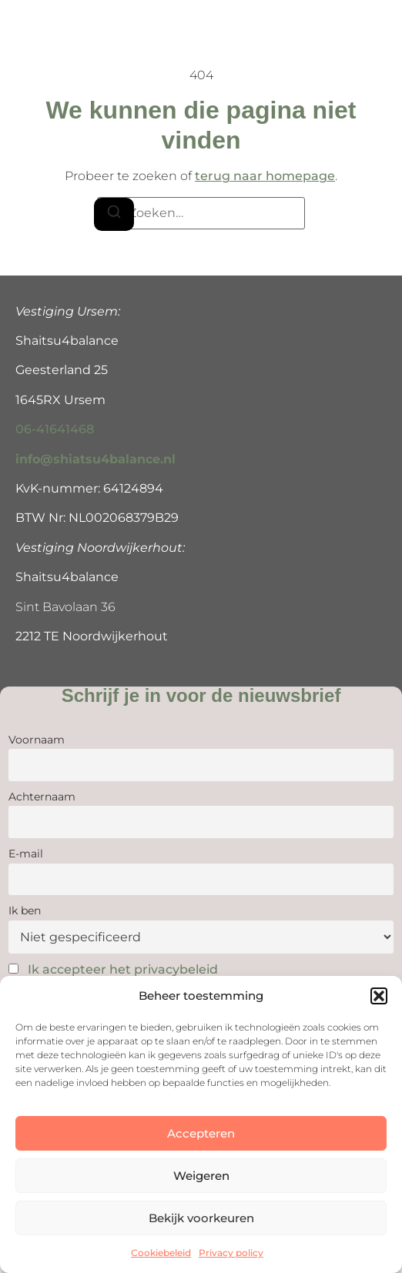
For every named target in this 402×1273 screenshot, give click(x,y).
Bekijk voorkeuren (201, 1218)
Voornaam (36, 740)
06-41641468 (54, 429)
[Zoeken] (114, 214)
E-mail (25, 853)
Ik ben (24, 910)
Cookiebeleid (161, 1252)
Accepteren (201, 1133)
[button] (379, 996)
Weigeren (201, 1175)
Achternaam (41, 797)
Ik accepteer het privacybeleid (123, 969)
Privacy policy (231, 1252)
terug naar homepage (265, 176)
